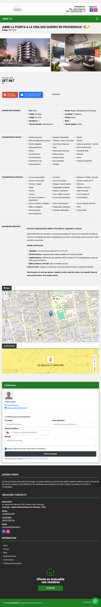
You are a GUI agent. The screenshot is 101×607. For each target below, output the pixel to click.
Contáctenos (8, 560)
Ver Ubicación (44, 365)
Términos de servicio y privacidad (36, 459)
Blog (5, 553)
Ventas (6, 549)
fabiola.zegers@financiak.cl (17, 408)
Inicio (5, 545)
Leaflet (79, 341)
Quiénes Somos (9, 556)
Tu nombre (9, 420)
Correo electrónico (59, 420)
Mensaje (8, 436)
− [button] (5, 298)
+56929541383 (76, 11)
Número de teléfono (12, 428)
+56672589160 (79, 9)
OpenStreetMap (93, 341)
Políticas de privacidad (12, 563)
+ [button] (5, 294)
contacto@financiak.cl (11, 527)
